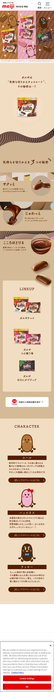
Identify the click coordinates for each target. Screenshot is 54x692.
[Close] (50, 645)
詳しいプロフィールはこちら (27, 480)
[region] (27, 666)
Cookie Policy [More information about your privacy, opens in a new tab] (17, 672)
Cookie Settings (27, 678)
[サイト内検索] (40, 5)
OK (27, 686)
